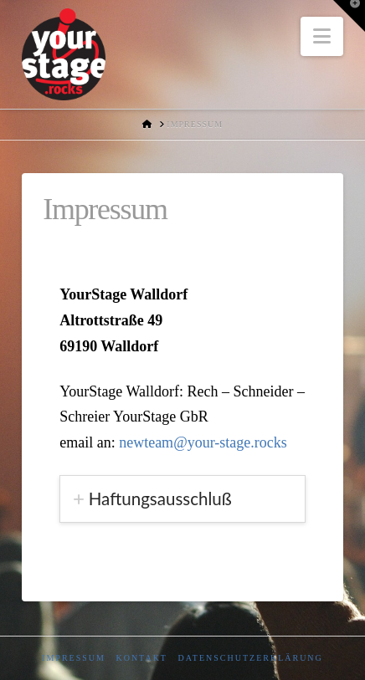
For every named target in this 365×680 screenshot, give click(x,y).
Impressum (73, 657)
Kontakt (141, 657)
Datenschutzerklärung (249, 657)
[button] (322, 36)
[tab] (182, 499)
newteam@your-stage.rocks (203, 442)
